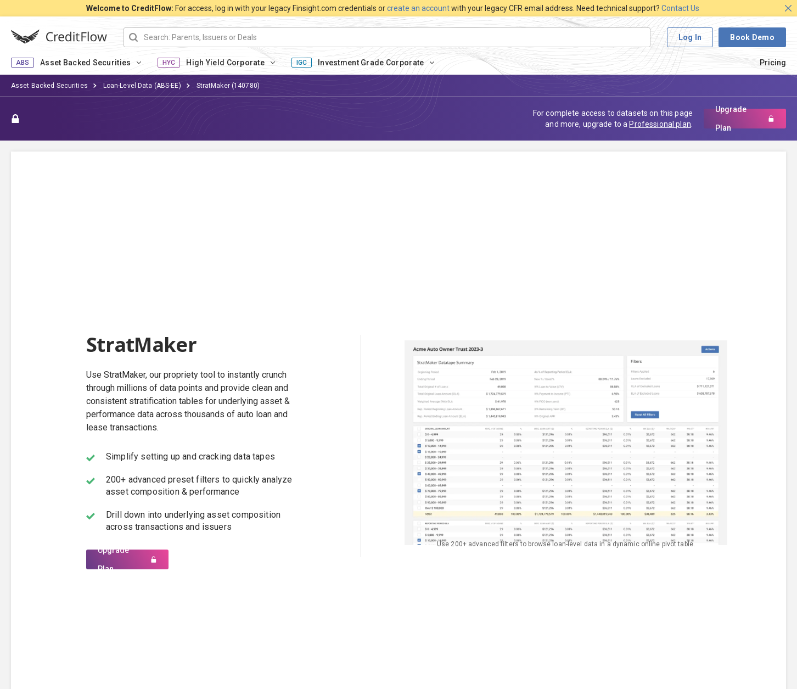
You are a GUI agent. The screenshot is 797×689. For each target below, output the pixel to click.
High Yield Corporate (225, 62)
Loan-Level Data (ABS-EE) (142, 85)
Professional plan (660, 124)
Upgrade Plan (744, 118)
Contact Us (680, 8)
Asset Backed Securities (85, 62)
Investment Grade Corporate (371, 62)
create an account (418, 8)
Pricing (773, 62)
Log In (690, 37)
